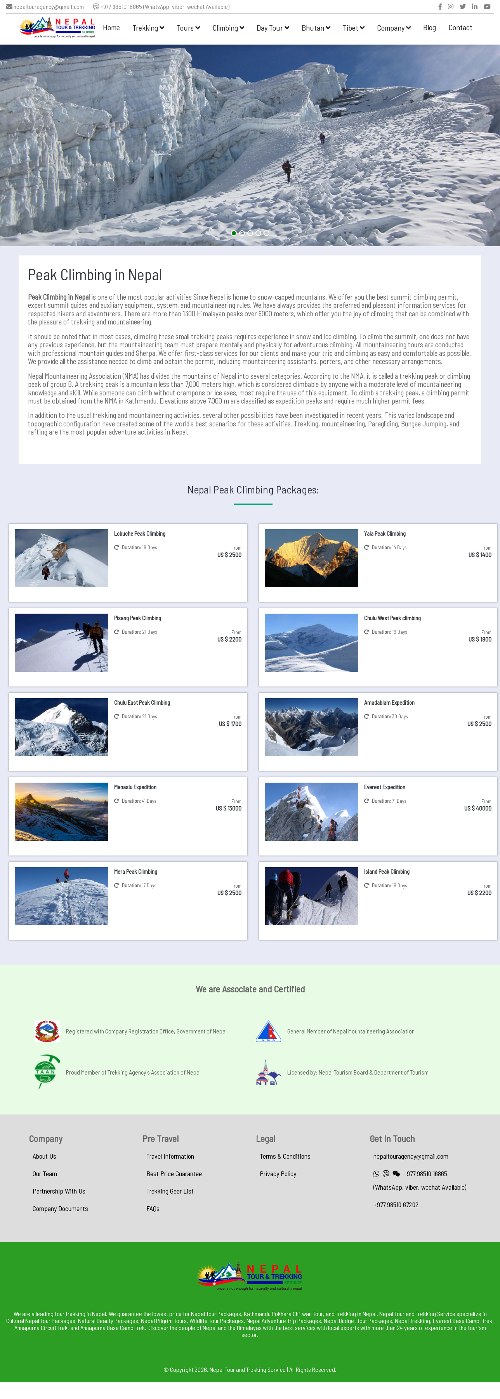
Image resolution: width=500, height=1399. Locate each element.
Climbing (228, 27)
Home (111, 27)
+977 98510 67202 (396, 1204)
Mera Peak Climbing (135, 871)
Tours (188, 27)
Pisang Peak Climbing (137, 617)
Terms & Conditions (285, 1156)
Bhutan (316, 27)
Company (394, 27)
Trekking (148, 27)
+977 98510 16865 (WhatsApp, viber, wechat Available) (161, 6)
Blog (429, 27)
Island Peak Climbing (387, 871)
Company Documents (60, 1208)
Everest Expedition (384, 786)
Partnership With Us (59, 1191)
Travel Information (170, 1156)
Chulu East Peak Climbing (142, 702)
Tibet (354, 27)
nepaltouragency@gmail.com (45, 6)
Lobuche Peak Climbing (139, 533)
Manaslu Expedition (135, 786)
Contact (460, 27)
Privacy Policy (278, 1173)
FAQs (153, 1208)
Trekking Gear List (170, 1191)
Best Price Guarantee (174, 1173)
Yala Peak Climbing (385, 533)
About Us (44, 1156)
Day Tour (273, 27)
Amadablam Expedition (389, 702)
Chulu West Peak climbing (392, 617)
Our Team (45, 1173)
